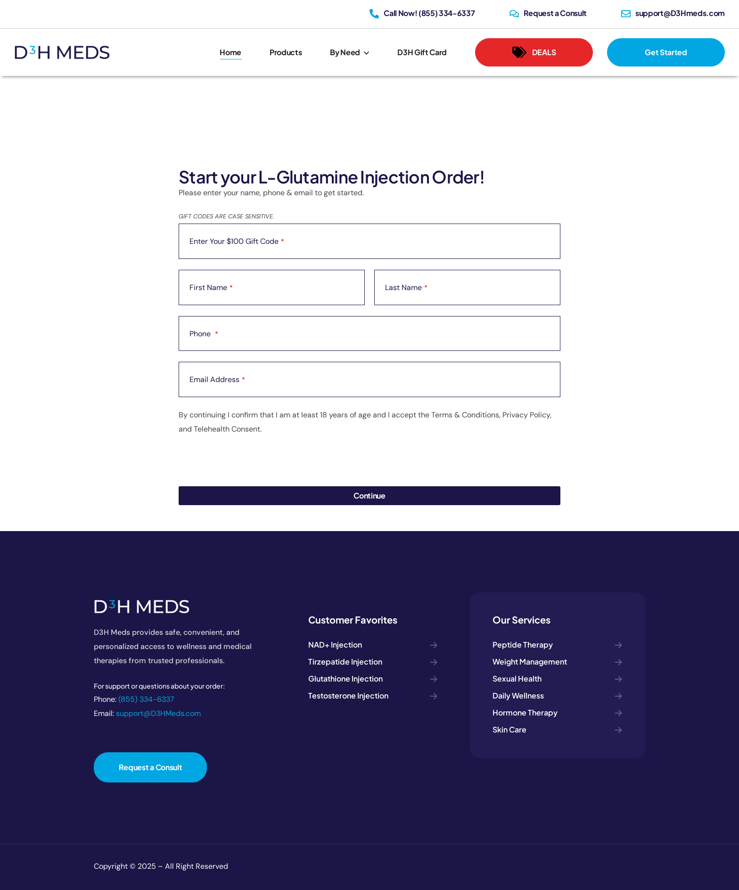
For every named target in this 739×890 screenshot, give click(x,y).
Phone (203, 334)
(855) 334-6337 (146, 699)
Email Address (217, 379)
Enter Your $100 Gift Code (236, 241)
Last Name (406, 287)
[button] (534, 52)
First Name (211, 287)
